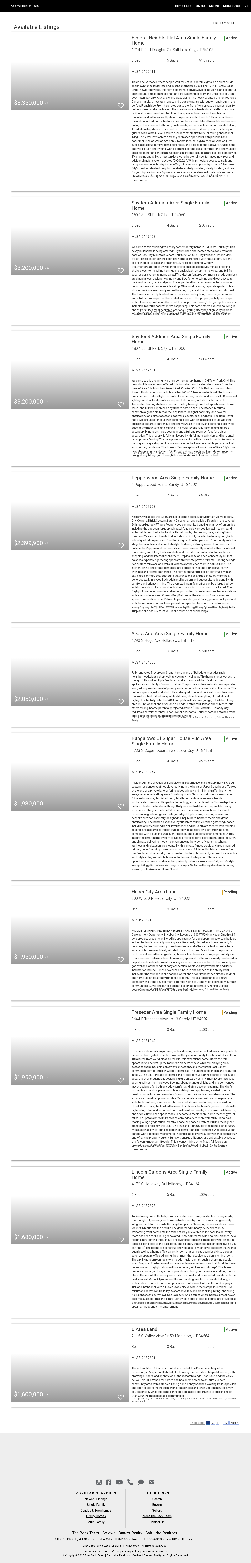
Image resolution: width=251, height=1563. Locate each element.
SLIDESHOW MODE (223, 23)
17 (225, 1422)
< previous (197, 1422)
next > (234, 1422)
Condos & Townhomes (96, 1510)
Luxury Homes (96, 1516)
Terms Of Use (111, 1551)
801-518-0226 (183, 1539)
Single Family (96, 1505)
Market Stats (232, 6)
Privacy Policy (131, 1551)
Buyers (200, 6)
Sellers (214, 6)
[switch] (121, 103)
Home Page (183, 6)
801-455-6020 (151, 1539)
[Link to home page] (5, 6)
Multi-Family (96, 1522)
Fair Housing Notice (155, 1551)
